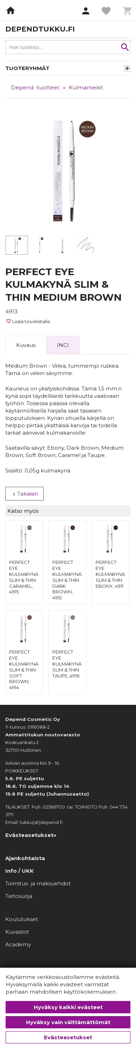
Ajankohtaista (25, 858)
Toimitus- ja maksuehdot (38, 883)
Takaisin (24, 493)
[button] (85, 11)
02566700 (54, 807)
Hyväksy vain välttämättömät (68, 1022)
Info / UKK (19, 870)
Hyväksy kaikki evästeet (68, 1007)
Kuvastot (17, 931)
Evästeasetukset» (31, 835)
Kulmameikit (86, 87)
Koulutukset (21, 919)
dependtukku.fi (40, 29)
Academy (18, 944)
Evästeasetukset (68, 1037)
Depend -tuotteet (35, 87)
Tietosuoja (18, 896)
